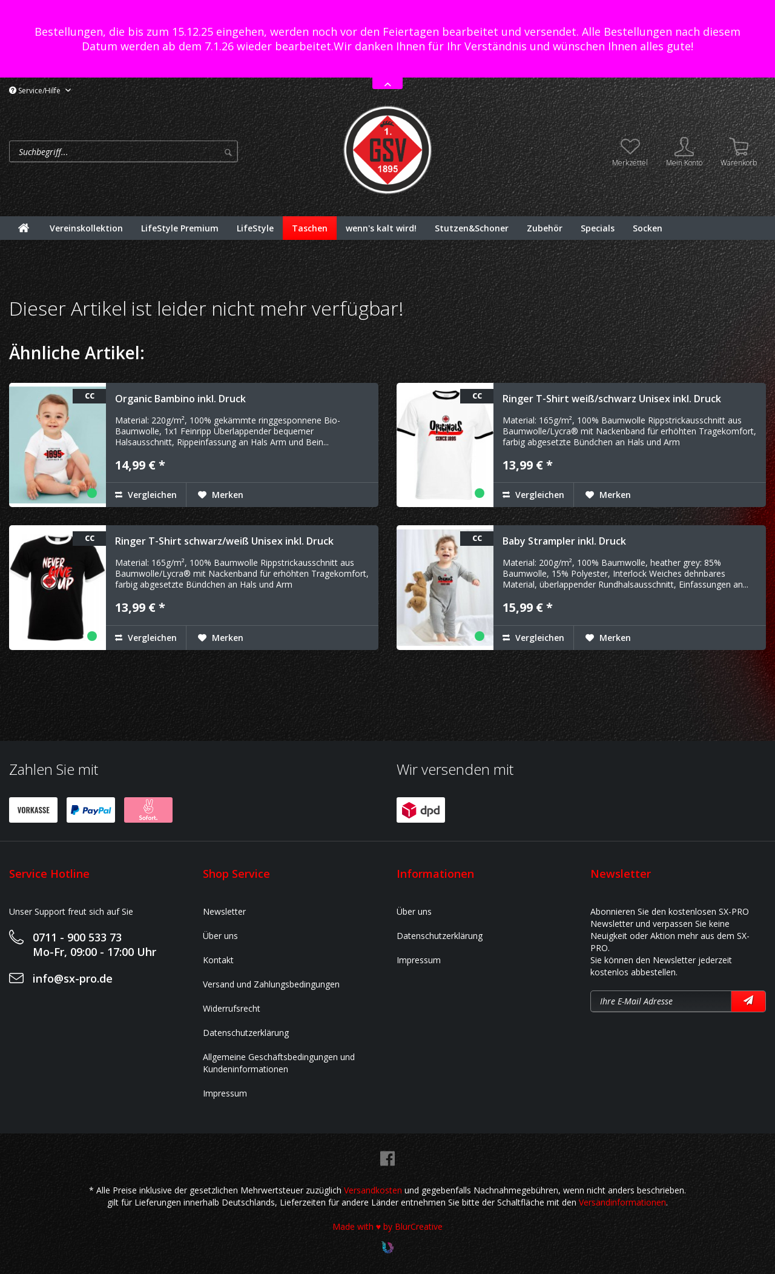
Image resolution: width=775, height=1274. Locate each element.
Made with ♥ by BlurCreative (387, 1226)
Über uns (220, 935)
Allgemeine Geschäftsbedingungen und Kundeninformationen (279, 1063)
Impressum (225, 1093)
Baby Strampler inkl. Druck (564, 541)
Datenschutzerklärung (246, 1032)
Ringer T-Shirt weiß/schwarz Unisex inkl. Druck (612, 398)
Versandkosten (373, 1190)
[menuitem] (172, 151)
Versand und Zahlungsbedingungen (271, 984)
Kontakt (218, 960)
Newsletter (224, 911)
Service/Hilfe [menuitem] (35, 91)
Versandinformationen (622, 1202)
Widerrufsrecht (231, 1008)
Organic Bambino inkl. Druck (180, 398)
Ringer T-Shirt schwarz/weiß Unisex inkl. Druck (224, 541)
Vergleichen (146, 494)
